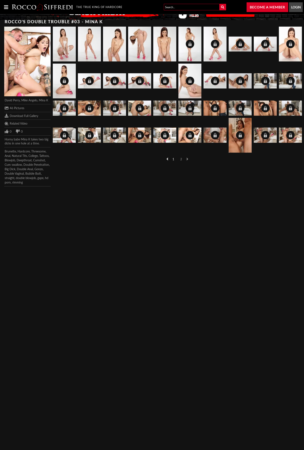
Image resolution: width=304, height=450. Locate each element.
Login (296, 7)
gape (40, 178)
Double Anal (25, 169)
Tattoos (44, 156)
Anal (7, 156)
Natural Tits (19, 156)
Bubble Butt (33, 173)
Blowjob (10, 160)
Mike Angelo (29, 100)
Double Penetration (36, 164)
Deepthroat (24, 160)
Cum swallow (13, 164)
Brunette (10, 151)
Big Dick (10, 169)
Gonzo (38, 169)
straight (9, 178)
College (33, 156)
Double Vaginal (14, 173)
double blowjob (26, 178)
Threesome (38, 151)
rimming (17, 182)
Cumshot (39, 160)
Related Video (16, 123)
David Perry (12, 100)
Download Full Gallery (21, 116)
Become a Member (267, 7)
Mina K (43, 100)
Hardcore (24, 151)
